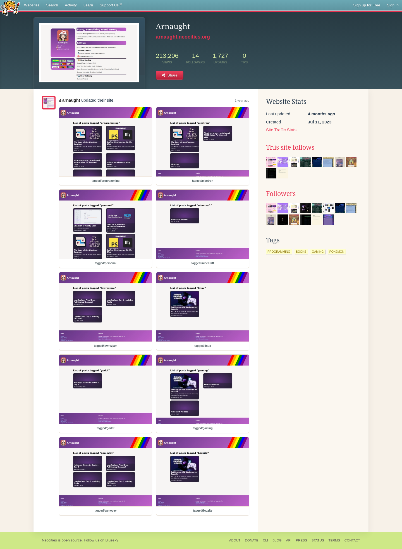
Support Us (111, 5)
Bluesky (111, 540)
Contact (352, 540)
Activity (71, 5)
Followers (281, 193)
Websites (31, 5)
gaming (318, 251)
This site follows (290, 147)
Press (301, 540)
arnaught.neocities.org (183, 37)
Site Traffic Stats (281, 129)
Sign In (393, 5)
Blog (277, 540)
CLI (265, 540)
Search (52, 5)
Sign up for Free (366, 5)
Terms (334, 540)
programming (278, 251)
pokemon (336, 251)
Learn (88, 5)
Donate (251, 540)
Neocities (49, 540)
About (235, 540)
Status (318, 540)
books (301, 251)
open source (72, 540)
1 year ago (242, 100)
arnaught (69, 100)
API (288, 540)
